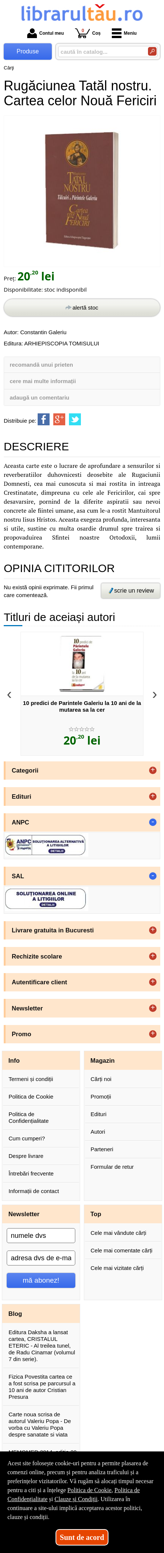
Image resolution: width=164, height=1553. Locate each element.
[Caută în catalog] (152, 51)
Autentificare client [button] (39, 982)
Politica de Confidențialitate (29, 1117)
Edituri (99, 1114)
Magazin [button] (103, 1060)
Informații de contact (34, 1191)
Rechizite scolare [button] (37, 956)
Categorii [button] (25, 770)
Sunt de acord (82, 1537)
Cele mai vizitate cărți (117, 1268)
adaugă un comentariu (39, 397)
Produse (28, 51)
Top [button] (96, 1214)
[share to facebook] (44, 419)
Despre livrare (26, 1156)
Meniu (124, 33)
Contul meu (45, 33)
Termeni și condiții (31, 1079)
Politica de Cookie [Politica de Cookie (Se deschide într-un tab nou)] (89, 1490)
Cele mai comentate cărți (121, 1250)
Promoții (101, 1096)
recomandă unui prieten (41, 364)
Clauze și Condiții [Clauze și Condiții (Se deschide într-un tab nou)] (76, 1499)
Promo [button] (21, 1034)
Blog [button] (15, 1313)
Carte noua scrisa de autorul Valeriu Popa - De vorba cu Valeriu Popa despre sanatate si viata (40, 1424)
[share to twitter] (75, 419)
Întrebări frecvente (31, 1173)
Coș (88, 33)
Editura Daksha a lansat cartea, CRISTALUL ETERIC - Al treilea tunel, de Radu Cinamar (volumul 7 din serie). (42, 1345)
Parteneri (102, 1149)
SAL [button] (18, 876)
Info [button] (14, 1060)
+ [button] (153, 770)
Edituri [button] (21, 796)
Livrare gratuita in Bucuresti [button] (53, 930)
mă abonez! (41, 1280)
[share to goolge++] (59, 419)
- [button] (153, 822)
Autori (98, 1131)
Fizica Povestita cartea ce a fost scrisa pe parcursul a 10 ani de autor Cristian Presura (42, 1386)
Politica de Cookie (31, 1096)
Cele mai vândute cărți (118, 1233)
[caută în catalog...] (100, 51)
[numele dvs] (41, 1235)
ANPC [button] (20, 822)
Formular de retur (112, 1167)
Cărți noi (101, 1079)
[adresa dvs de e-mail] (41, 1258)
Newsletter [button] (27, 1008)
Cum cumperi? (27, 1138)
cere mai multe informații (43, 381)
